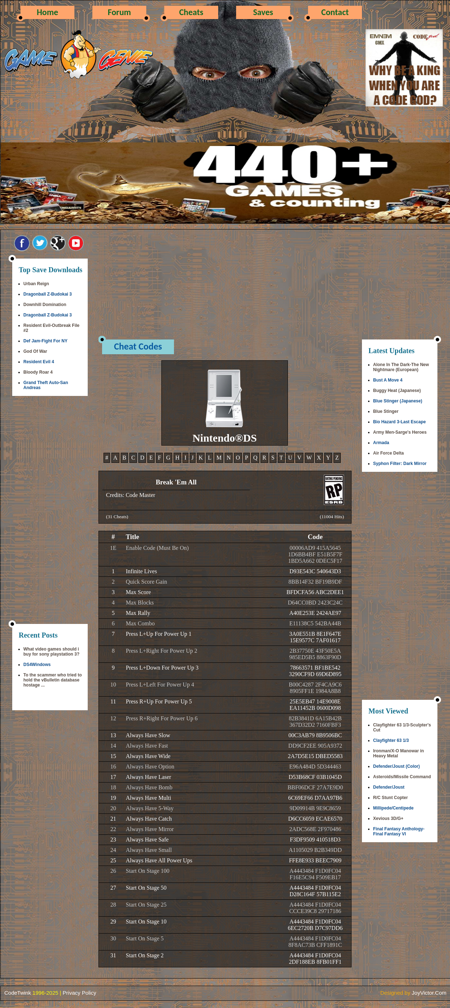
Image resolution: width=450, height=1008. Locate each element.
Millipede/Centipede (393, 808)
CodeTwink (17, 993)
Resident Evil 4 (38, 361)
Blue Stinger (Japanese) (397, 400)
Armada (381, 442)
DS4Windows (37, 664)
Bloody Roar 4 (37, 372)
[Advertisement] (50, 511)
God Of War (35, 351)
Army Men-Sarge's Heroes (400, 432)
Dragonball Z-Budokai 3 (47, 294)
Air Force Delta (388, 453)
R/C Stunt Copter (390, 797)
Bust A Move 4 (388, 380)
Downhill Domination (44, 304)
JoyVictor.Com (429, 993)
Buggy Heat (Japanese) (397, 390)
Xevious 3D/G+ (388, 818)
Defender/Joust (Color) (396, 766)
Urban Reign (36, 283)
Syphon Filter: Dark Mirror (400, 463)
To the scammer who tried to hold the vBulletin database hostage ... (52, 680)
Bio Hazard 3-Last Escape (399, 421)
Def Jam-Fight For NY (45, 340)
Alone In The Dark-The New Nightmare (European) (401, 367)
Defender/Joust (388, 787)
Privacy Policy (79, 993)
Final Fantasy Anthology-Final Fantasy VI (398, 831)
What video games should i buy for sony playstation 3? (51, 652)
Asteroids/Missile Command (402, 776)
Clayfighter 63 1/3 (391, 740)
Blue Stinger (386, 411)
